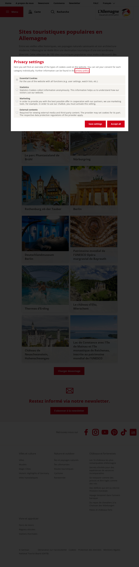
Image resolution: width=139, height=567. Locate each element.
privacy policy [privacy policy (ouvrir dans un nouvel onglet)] (82, 70)
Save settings (95, 124)
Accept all (116, 124)
